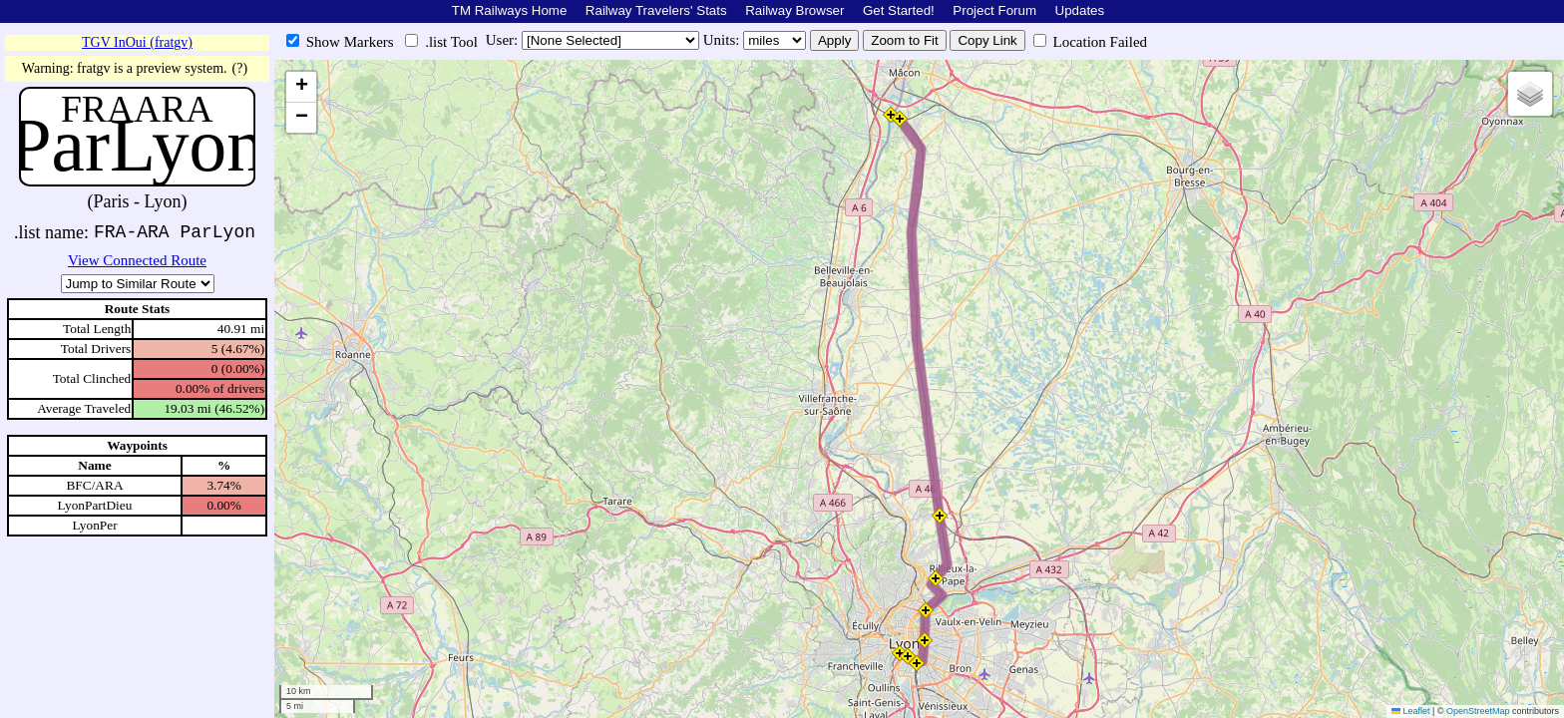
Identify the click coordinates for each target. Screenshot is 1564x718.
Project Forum (994, 10)
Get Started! (899, 10)
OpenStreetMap (1478, 711)
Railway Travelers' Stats (656, 10)
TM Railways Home (510, 10)
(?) (240, 68)
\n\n (137, 283)
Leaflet (1410, 711)
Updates (1080, 10)
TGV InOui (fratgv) (137, 42)
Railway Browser (794, 10)
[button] (891, 115)
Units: (723, 40)
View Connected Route (137, 260)
